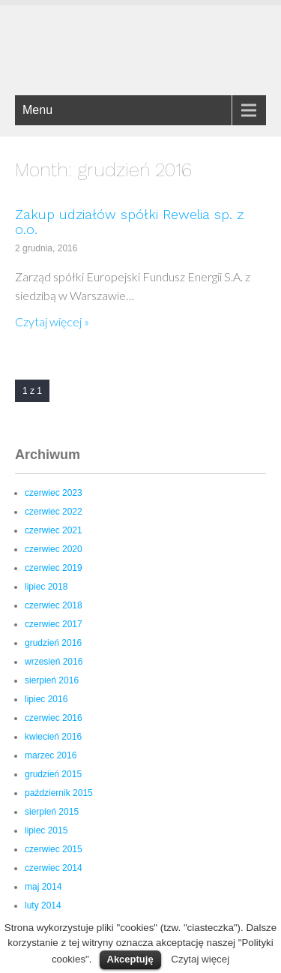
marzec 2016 (50, 755)
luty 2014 (43, 905)
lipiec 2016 (46, 699)
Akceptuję (130, 959)
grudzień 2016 (53, 643)
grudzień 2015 (53, 774)
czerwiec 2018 (53, 605)
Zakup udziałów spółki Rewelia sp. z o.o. (129, 221)
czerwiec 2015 (53, 849)
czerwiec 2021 (53, 530)
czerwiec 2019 (53, 568)
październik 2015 (59, 793)
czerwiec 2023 (53, 493)
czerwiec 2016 (53, 718)
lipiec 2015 (46, 830)
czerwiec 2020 (53, 549)
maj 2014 (43, 886)
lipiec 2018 (46, 586)
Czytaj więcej (200, 959)
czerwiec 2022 (53, 511)
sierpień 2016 (52, 680)
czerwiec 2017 (53, 624)
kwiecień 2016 (53, 736)
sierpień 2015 (52, 811)
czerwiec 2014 (53, 868)
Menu (37, 110)
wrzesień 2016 (53, 661)
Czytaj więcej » (52, 321)
